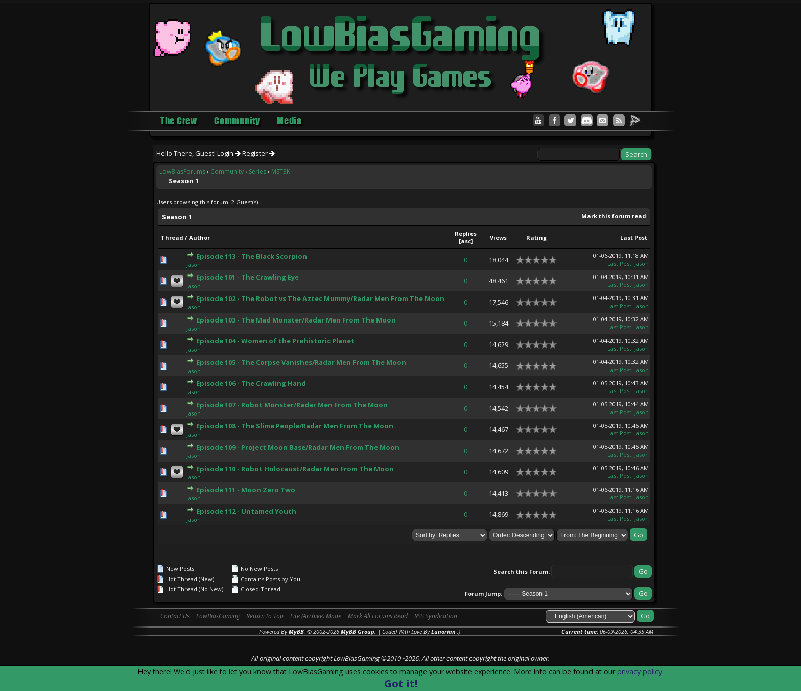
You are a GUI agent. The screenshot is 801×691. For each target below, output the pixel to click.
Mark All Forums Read (378, 616)
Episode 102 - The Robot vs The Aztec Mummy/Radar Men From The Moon (320, 298)
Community (227, 171)
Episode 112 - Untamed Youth (246, 511)
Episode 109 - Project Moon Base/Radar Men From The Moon (297, 447)
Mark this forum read (613, 216)
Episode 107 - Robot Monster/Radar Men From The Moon (292, 404)
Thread (172, 237)
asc (466, 241)
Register (258, 153)
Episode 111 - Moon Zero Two (245, 489)
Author (199, 237)
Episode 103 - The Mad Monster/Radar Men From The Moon (296, 320)
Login (229, 153)
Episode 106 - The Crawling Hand (251, 383)
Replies (466, 233)
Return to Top (265, 616)
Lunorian (443, 631)
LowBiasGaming (218, 616)
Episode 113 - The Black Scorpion (251, 256)
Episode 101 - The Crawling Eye (247, 277)
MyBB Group (357, 631)
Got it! (400, 683)
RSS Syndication (435, 616)
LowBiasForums (182, 171)
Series (257, 171)
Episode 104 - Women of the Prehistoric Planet (275, 341)
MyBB (296, 631)
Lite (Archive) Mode (315, 616)
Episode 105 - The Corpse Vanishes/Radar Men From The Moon (301, 362)
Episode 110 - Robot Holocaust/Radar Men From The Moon (295, 468)
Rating (536, 237)
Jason (193, 264)
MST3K (280, 171)
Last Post (633, 237)
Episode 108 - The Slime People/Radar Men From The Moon (294, 425)
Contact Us (175, 616)
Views (498, 237)
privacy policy (639, 671)
